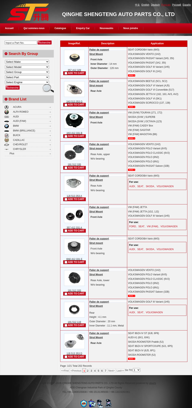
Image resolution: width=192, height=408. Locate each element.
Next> (111, 370)
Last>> (120, 370)
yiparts (152, 383)
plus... (131, 75)
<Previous (76, 370)
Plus (12, 153)
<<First (65, 370)
